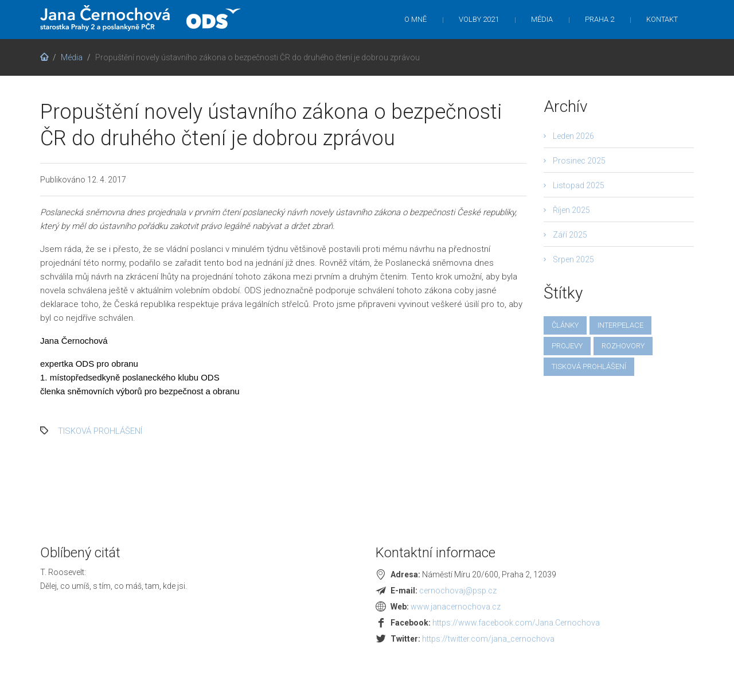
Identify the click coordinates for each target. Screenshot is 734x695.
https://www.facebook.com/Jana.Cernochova (516, 622)
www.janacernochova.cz (456, 606)
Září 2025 (570, 234)
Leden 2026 (573, 136)
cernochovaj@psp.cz (458, 590)
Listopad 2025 (578, 185)
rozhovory (623, 345)
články (565, 325)
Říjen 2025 (571, 210)
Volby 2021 (479, 19)
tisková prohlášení (100, 431)
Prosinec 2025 (579, 160)
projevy (567, 345)
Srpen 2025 (573, 259)
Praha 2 (599, 19)
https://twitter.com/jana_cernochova (488, 638)
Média (542, 19)
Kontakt (662, 19)
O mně (415, 19)
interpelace (620, 325)
